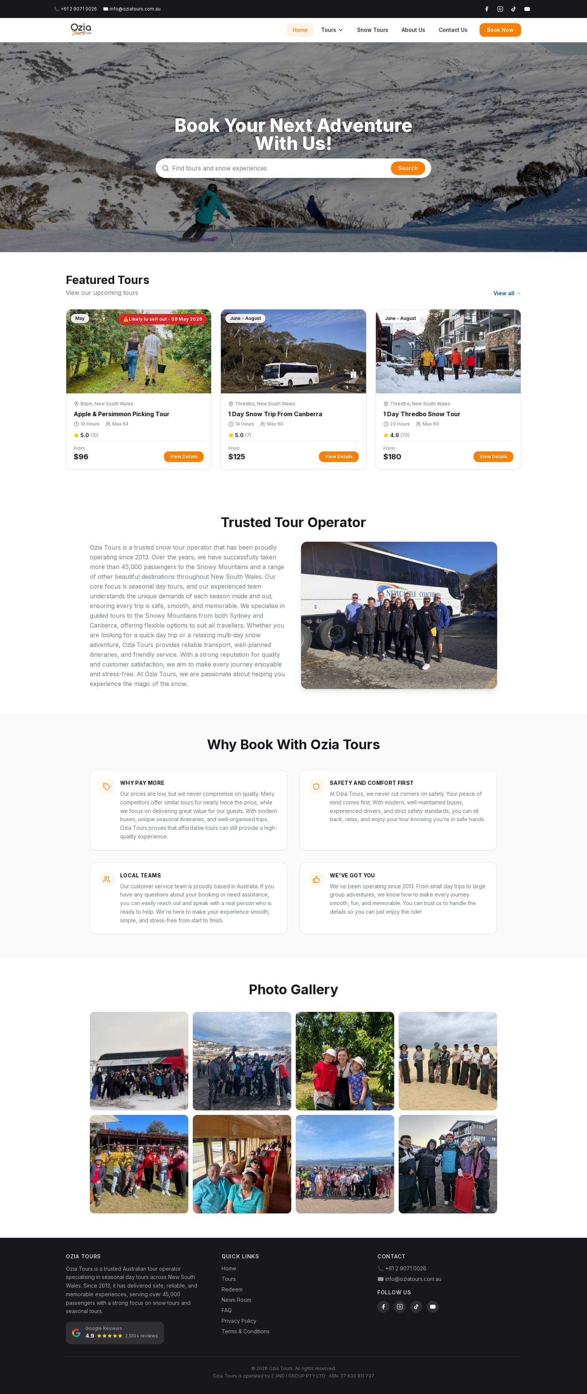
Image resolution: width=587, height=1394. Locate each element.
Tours (332, 30)
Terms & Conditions (246, 1331)
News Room (236, 1300)
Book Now (500, 30)
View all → (507, 293)
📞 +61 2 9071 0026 (75, 9)
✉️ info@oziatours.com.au (132, 9)
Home (300, 30)
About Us (413, 30)
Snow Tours (372, 30)
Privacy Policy (239, 1321)
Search (408, 168)
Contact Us (453, 30)
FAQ (227, 1310)
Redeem (232, 1289)
